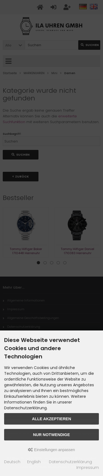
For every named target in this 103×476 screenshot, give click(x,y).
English (34, 462)
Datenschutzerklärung (70, 462)
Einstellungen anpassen (51, 450)
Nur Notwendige (51, 435)
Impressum (87, 467)
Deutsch (12, 462)
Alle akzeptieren (51, 419)
